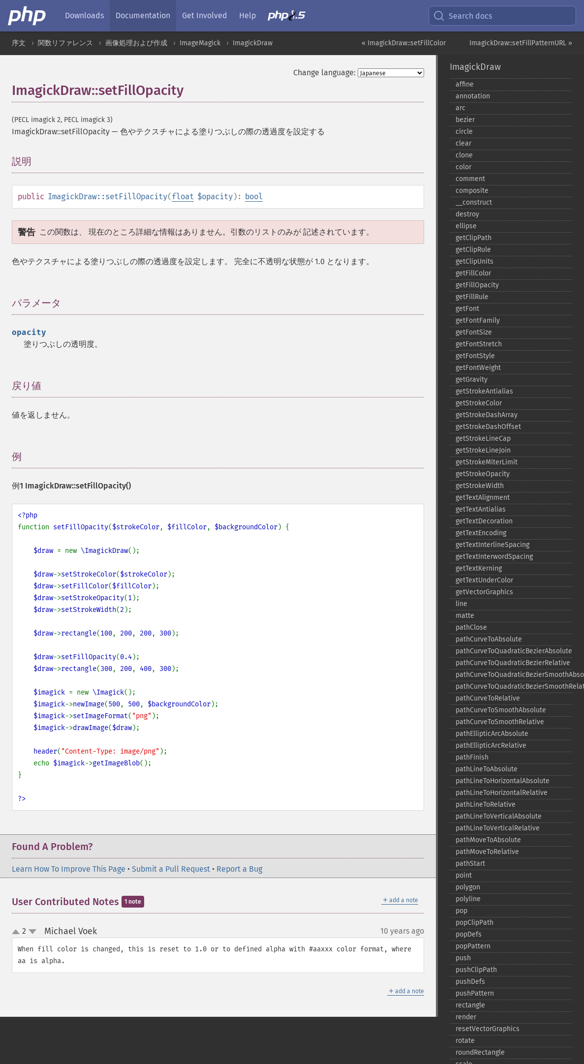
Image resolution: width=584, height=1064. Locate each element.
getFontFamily (478, 320)
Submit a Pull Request (171, 869)
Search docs (462, 16)
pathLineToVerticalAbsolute (499, 816)
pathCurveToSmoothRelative (500, 722)
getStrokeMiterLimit (487, 462)
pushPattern (475, 993)
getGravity (472, 379)
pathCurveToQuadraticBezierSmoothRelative (514, 686)
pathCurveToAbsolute (489, 639)
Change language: (324, 72)
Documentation (143, 15)
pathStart (470, 863)
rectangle (470, 1005)
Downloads (84, 15)
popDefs (469, 934)
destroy (467, 214)
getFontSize (474, 332)
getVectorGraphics (484, 592)
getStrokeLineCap (483, 438)
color (463, 167)
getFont (467, 308)
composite (472, 190)
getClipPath (474, 238)
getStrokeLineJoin (483, 450)
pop (461, 911)
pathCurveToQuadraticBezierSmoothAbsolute (514, 674)
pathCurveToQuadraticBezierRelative (513, 663)
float (183, 196)
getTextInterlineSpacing (492, 545)
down (32, 931)
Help (247, 15)
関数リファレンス (65, 43)
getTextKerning (479, 568)
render (466, 1017)
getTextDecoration (484, 521)
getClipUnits (474, 261)
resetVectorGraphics (488, 1029)
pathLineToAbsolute (487, 769)
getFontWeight (478, 368)
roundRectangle (480, 1052)
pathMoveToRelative (487, 852)
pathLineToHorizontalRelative (502, 793)
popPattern (473, 946)
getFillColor (473, 273)
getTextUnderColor (484, 580)
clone (464, 155)
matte (465, 615)
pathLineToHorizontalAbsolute (503, 781)
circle (464, 131)
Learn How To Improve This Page (68, 869)
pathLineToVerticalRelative (498, 828)
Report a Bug (239, 869)
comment (470, 179)
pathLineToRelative (486, 804)
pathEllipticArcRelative (491, 745)
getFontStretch (479, 344)
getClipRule (473, 249)
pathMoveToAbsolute (488, 840)
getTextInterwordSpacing (494, 556)
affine (465, 84)
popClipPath (474, 922)
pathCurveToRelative (488, 698)
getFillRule (472, 297)
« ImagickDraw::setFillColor (404, 43)
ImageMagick (200, 43)
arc (460, 108)
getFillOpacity (477, 285)
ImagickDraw (253, 43)
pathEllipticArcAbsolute (492, 734)
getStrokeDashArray (487, 415)
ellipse (466, 226)
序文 (19, 43)
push (463, 958)
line (461, 604)
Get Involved (204, 15)
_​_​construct (474, 202)
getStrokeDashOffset (488, 427)
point (464, 875)
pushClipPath (476, 970)
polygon (468, 887)
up (18, 932)
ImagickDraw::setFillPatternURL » (520, 43)
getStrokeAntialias (484, 391)
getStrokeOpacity (483, 474)
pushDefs (470, 981)
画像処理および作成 (136, 43)
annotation (473, 96)
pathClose (471, 627)
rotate (465, 1040)
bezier (465, 120)
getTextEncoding (481, 533)
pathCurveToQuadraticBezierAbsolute (514, 651)
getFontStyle (475, 356)
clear (463, 143)
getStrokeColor (479, 403)
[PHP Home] (27, 15)
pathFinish (472, 757)
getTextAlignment (483, 497)
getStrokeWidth (480, 486)
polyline (468, 899)
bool (254, 196)
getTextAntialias (481, 509)
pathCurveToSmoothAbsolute (501, 710)
